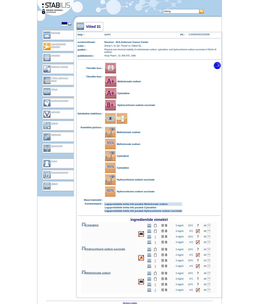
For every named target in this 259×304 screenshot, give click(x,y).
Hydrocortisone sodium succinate (103, 248)
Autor (54, 161)
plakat (54, 123)
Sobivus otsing (59, 66)
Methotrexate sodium (96, 272)
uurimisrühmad (59, 100)
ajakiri (54, 183)
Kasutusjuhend (59, 172)
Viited (54, 89)
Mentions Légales (130, 303)
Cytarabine (90, 225)
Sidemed (56, 134)
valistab (55, 112)
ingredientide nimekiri (58, 45)
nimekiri (55, 55)
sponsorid (56, 146)
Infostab (55, 32)
